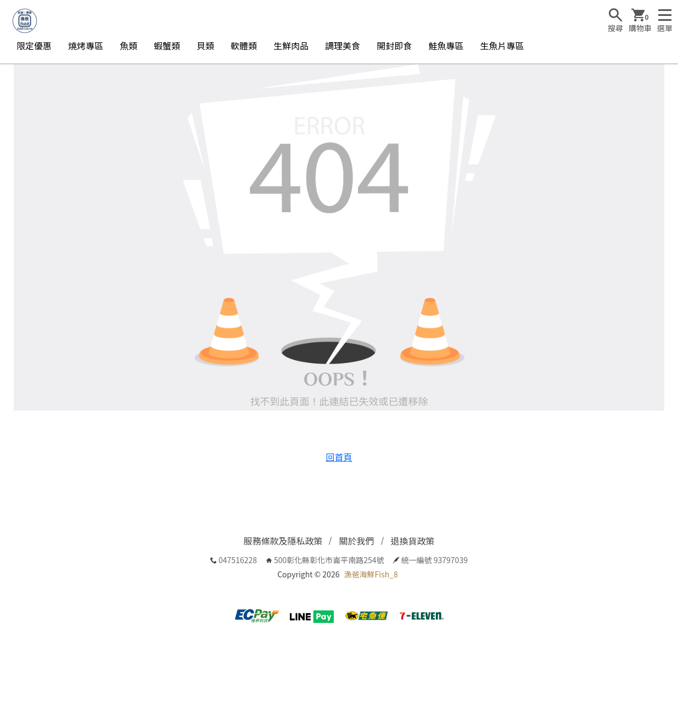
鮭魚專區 (445, 45)
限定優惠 (34, 45)
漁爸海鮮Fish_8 (371, 574)
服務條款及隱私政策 (282, 540)
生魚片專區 (502, 45)
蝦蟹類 (167, 45)
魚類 (128, 45)
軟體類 (244, 45)
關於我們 (356, 540)
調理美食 (342, 45)
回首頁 (339, 456)
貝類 (205, 45)
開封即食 (394, 45)
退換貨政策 (413, 540)
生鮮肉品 (291, 45)
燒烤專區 (85, 45)
